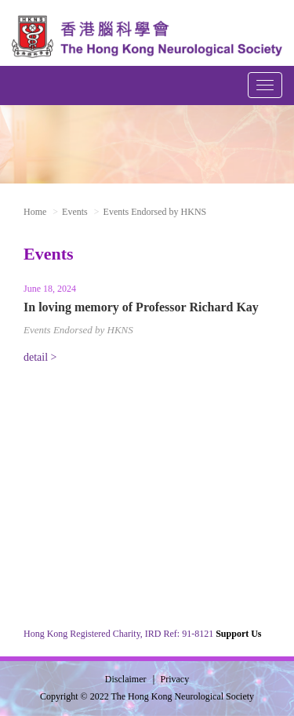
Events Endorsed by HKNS (78, 330)
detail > (40, 357)
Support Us (238, 633)
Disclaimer (126, 679)
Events (75, 211)
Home (35, 211)
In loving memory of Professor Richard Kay (141, 307)
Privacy (175, 679)
